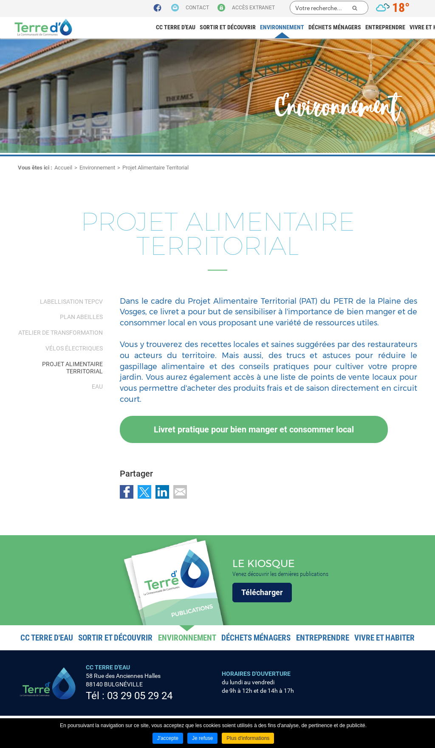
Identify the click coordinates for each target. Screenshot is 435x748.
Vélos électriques (74, 348)
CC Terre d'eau (175, 27)
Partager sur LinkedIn (162, 492)
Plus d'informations (247, 738)
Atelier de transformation (60, 332)
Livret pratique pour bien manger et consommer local (254, 429)
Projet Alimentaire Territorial (155, 167)
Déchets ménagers (334, 27)
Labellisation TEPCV (71, 301)
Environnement (282, 27)
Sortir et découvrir (228, 27)
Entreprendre (385, 27)
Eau (97, 386)
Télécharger (262, 592)
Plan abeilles (81, 316)
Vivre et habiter (384, 638)
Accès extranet (253, 8)
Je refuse (202, 738)
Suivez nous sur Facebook (157, 8)
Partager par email (180, 492)
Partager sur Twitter (144, 492)
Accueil (63, 167)
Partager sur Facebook (126, 492)
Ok (355, 8)
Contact (197, 8)
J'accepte (167, 738)
